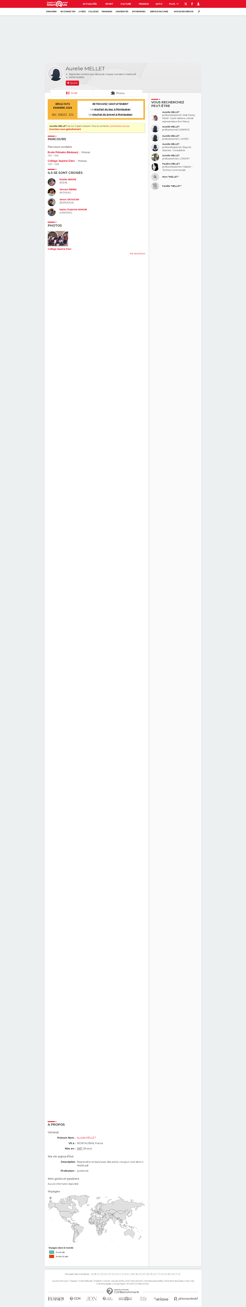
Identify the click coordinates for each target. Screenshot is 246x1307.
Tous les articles (118, 1281)
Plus (174, 4)
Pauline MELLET (171, 164)
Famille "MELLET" (171, 186)
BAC (54, 114)
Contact (106, 1281)
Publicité (98, 1281)
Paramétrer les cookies (174, 1281)
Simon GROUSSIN (69, 199)
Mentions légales (104, 1284)
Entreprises (138, 11)
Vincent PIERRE (67, 189)
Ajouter (73, 83)
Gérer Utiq (189, 1281)
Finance (144, 4)
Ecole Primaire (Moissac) (63, 152)
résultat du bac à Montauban (112, 109)
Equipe (74, 1281)
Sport (109, 4)
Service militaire (159, 11)
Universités (122, 11)
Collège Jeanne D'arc (61, 160)
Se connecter (67, 11)
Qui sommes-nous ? (60, 1281)
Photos (120, 93)
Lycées (82, 11)
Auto (159, 4)
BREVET (62, 114)
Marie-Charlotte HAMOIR (73, 209)
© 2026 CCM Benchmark (138, 1284)
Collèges (93, 11)
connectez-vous (118, 126)
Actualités (90, 4)
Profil (74, 93)
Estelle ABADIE (67, 179)
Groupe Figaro (119, 1284)
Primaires (107, 11)
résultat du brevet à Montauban (112, 114)
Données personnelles (154, 1281)
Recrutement (137, 1281)
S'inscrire (51, 11)
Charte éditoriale (85, 1281)
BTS (71, 114)
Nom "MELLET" (170, 177)
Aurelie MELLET (170, 112)
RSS (127, 1281)
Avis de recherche (183, 11)
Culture (125, 4)
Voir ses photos (137, 253)
